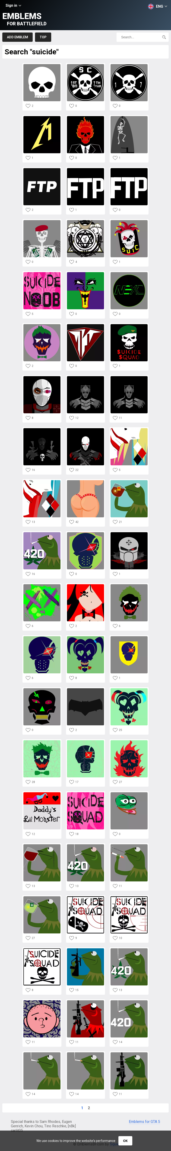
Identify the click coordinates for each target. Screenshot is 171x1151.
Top (43, 37)
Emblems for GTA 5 (144, 1121)
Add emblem (17, 37)
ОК (125, 1141)
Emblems (24, 18)
